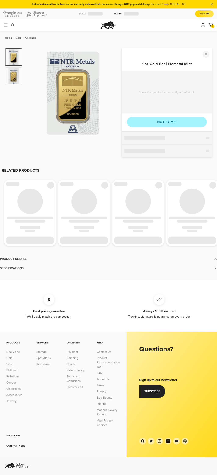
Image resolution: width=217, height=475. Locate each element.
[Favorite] (206, 54)
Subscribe (152, 391)
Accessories (14, 395)
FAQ (99, 373)
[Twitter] (151, 441)
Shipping (72, 358)
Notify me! (167, 122)
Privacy (101, 391)
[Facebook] (142, 441)
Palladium (12, 376)
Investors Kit (75, 387)
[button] (108, 259)
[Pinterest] (185, 441)
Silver (126, 13)
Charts (71, 364)
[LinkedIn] (168, 441)
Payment (72, 352)
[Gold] (18, 37)
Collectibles (13, 389)
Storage (41, 352)
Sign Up (204, 13)
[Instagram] (159, 441)
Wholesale (43, 364)
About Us (103, 379)
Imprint (101, 404)
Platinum (11, 370)
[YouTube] (176, 441)
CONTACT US (177, 4)
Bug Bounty (104, 397)
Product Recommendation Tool (108, 362)
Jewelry (11, 401)
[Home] (8, 37)
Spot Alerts (43, 358)
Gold (91, 13)
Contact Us (104, 352)
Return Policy (75, 370)
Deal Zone (13, 352)
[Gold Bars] (30, 37)
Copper (11, 382)
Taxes (100, 385)
